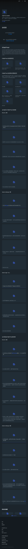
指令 (2, 529)
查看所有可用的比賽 (10, 40)
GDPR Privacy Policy (5, 540)
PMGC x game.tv (4, 532)
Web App (6, 205)
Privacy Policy (4, 539)
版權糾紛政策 (4, 542)
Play (2, 521)
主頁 (25, 501)
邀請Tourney (14, 353)
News (2, 531)
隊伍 (2, 523)
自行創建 (3, 21)
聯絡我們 (3, 524)
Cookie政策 (3, 537)
